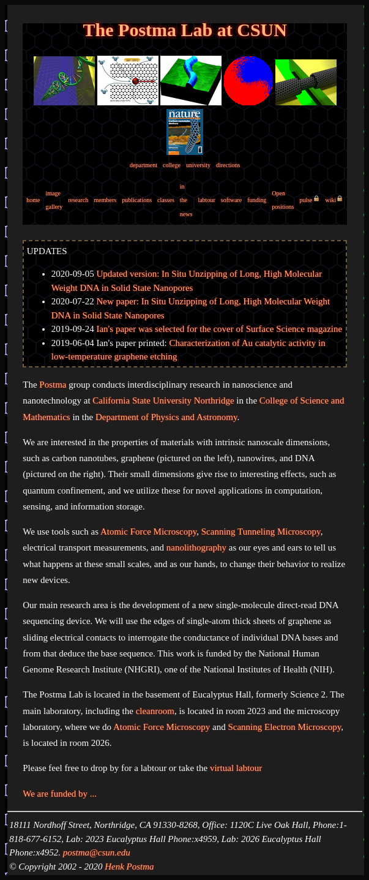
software (231, 200)
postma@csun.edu (96, 852)
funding (256, 200)
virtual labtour (236, 768)
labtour (206, 200)
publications (137, 200)
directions (228, 165)
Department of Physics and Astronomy (166, 417)
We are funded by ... (60, 794)
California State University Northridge (163, 400)
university (198, 165)
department (143, 165)
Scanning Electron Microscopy (284, 727)
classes (165, 200)
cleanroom (155, 711)
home (33, 200)
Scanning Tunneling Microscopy (261, 531)
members (105, 200)
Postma (52, 384)
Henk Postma (129, 866)
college (172, 165)
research (78, 200)
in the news (186, 200)
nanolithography (196, 547)
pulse (305, 200)
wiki (331, 200)
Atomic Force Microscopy (148, 531)
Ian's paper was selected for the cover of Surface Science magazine (219, 329)
